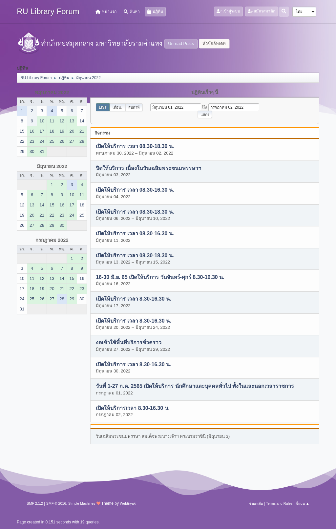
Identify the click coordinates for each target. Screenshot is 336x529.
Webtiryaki (128, 503)
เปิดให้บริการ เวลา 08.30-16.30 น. (135, 190)
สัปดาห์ (133, 107)
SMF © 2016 (56, 503)
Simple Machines (81, 503)
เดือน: (117, 107)
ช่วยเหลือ (256, 503)
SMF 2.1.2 (35, 503)
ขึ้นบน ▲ (302, 503)
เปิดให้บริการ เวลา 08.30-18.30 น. (135, 146)
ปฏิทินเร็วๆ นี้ (204, 92)
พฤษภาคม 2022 (52, 92)
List (103, 107)
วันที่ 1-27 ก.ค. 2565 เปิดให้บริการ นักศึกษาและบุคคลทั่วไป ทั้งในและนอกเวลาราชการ (195, 386)
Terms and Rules (279, 503)
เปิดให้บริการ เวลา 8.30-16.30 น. (133, 299)
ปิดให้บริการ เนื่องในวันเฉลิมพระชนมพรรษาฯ (148, 168)
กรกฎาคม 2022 (52, 240)
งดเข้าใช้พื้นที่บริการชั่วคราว (128, 343)
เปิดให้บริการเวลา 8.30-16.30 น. (133, 408)
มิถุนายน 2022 (52, 166)
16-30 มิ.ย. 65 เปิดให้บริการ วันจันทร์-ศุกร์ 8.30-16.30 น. (160, 277)
